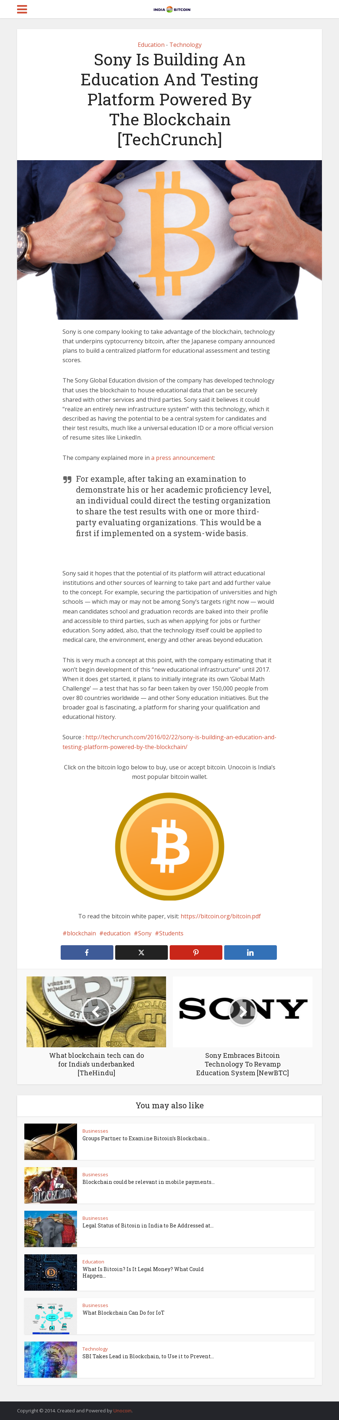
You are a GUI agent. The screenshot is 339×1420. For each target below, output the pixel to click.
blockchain (81, 933)
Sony (145, 933)
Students (171, 933)
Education (151, 45)
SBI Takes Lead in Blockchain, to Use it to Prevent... (148, 1356)
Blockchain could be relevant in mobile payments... (148, 1181)
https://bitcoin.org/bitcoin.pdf (221, 916)
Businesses (95, 1131)
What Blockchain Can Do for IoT (123, 1312)
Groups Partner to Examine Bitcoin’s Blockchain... (146, 1138)
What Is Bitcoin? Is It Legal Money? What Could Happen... (143, 1272)
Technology (185, 45)
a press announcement (182, 458)
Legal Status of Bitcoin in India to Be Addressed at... (148, 1225)
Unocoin (122, 1410)
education (117, 933)
